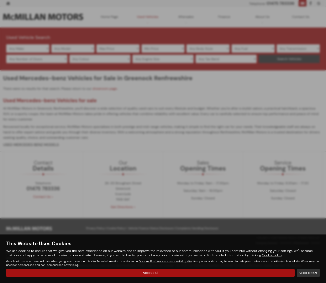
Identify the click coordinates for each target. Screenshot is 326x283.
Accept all (150, 273)
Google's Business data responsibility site (165, 261)
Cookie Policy (272, 255)
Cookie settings (308, 272)
